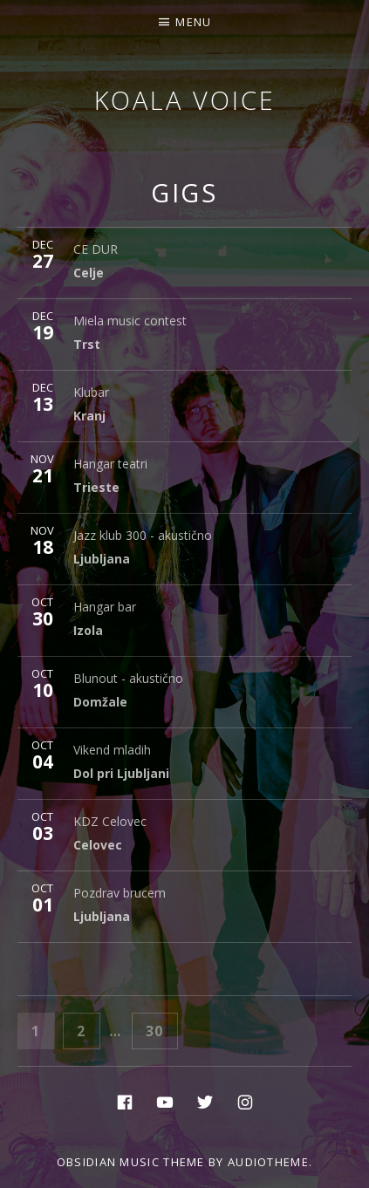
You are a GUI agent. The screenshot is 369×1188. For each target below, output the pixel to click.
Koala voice (185, 100)
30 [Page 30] (161, 1030)
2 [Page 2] (87, 1030)
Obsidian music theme (131, 1162)
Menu (193, 22)
